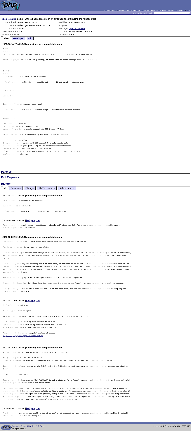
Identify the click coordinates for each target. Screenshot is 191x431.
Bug (4, 18)
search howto (161, 10)
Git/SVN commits (46, 188)
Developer (18, 38)
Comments (16, 188)
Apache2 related (77, 28)
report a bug (135, 10)
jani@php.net (33, 220)
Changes (30, 188)
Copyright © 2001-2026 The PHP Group (28, 426)
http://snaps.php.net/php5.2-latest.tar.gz (23, 336)
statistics (171, 10)
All (5, 188)
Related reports (66, 188)
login (188, 10)
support (114, 10)
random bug (180, 10)
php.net (107, 10)
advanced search (148, 10)
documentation (124, 10)
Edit (30, 38)
